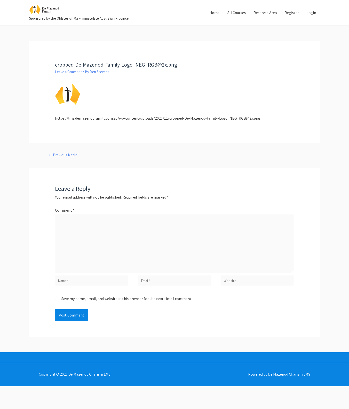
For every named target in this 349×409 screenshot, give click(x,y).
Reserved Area (265, 20)
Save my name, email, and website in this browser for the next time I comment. (126, 321)
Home (214, 20)
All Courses (236, 20)
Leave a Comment (70, 88)
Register (292, 20)
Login (311, 20)
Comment (64, 227)
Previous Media (64, 171)
